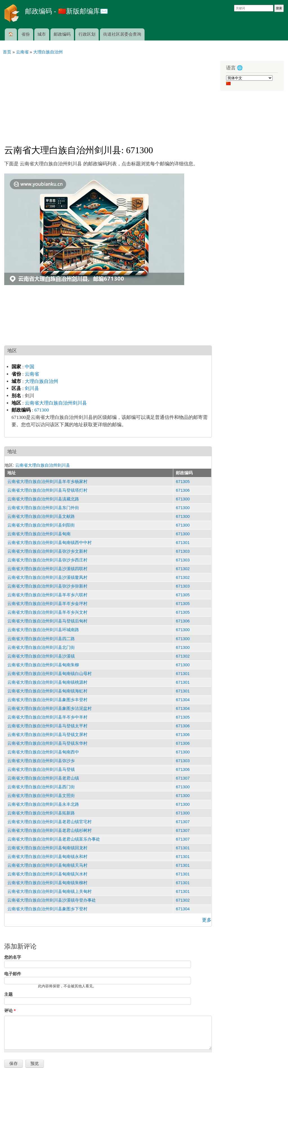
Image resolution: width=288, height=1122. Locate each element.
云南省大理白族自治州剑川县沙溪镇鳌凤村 (47, 577)
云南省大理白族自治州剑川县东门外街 (43, 507)
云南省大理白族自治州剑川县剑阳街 (41, 525)
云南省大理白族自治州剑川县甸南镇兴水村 (47, 874)
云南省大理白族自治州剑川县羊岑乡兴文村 (47, 612)
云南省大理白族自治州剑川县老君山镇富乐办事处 (53, 839)
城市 (41, 34)
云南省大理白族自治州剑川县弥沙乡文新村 (47, 551)
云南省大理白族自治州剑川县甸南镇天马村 (47, 865)
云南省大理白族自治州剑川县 (56, 403)
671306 (183, 490)
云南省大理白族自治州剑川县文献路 (41, 516)
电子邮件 (12, 974)
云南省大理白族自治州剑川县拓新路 (41, 813)
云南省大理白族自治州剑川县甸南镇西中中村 (49, 542)
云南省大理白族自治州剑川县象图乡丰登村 (47, 699)
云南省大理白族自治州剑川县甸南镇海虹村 (47, 691)
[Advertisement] (108, 97)
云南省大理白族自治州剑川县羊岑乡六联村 (47, 595)
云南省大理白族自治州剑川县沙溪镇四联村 (47, 568)
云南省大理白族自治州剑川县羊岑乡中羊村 (47, 717)
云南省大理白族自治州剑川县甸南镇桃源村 (47, 682)
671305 (183, 481)
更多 (207, 920)
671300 (41, 410)
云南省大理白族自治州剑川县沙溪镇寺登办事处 (51, 900)
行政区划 (86, 34)
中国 (29, 366)
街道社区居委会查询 (122, 34)
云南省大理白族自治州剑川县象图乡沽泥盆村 (49, 708)
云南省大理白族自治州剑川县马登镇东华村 (47, 743)
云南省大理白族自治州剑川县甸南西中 (43, 752)
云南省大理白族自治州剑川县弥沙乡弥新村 (47, 586)
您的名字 (12, 957)
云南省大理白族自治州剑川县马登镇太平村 (47, 726)
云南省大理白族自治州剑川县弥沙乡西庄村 (47, 560)
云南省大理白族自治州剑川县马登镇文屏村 (47, 734)
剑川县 (32, 388)
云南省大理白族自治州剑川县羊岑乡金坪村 (47, 603)
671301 (183, 542)
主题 (8, 994)
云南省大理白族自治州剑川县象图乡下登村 (47, 909)
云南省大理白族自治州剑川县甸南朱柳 (43, 665)
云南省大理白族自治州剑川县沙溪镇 (41, 656)
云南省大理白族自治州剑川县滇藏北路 (43, 499)
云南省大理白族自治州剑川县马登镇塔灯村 (47, 490)
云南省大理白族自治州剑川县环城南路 (43, 629)
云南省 (32, 374)
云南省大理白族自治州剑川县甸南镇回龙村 (47, 848)
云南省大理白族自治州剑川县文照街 (41, 795)
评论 (10, 1010)
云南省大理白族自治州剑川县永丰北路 (43, 804)
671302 (183, 568)
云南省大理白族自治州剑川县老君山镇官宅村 (49, 822)
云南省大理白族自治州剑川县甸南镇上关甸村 (49, 891)
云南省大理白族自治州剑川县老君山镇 (43, 778)
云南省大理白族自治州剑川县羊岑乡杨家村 (47, 481)
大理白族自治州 (41, 381)
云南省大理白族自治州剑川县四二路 (41, 638)
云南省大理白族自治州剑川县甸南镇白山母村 (49, 673)
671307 (183, 778)
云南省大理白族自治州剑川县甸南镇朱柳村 (47, 883)
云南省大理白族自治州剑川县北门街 (41, 647)
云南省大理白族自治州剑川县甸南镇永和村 (47, 856)
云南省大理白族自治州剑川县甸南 (39, 534)
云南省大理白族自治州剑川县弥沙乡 (41, 760)
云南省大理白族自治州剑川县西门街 (41, 787)
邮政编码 (62, 34)
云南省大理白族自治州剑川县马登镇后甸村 (47, 621)
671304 (183, 699)
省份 (25, 34)
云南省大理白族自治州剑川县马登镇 (41, 769)
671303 (183, 551)
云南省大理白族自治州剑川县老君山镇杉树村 (49, 830)
